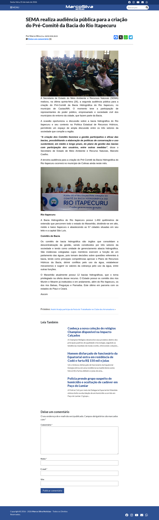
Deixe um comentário (38, 39)
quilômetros (108, 220)
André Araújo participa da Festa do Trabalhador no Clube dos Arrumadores (82, 309)
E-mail (44, 469)
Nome (44, 459)
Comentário (46, 425)
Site (42, 479)
